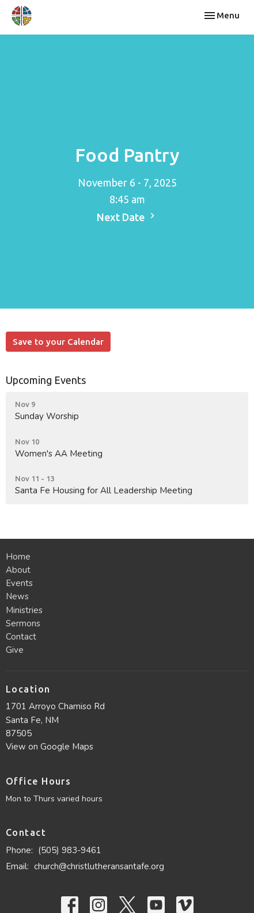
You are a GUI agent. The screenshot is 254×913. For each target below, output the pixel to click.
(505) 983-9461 (69, 850)
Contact (21, 636)
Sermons (23, 623)
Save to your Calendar (58, 342)
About (18, 570)
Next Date (127, 216)
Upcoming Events (46, 380)
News (17, 596)
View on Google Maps (49, 746)
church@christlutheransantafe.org (99, 866)
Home (18, 556)
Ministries (24, 610)
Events (19, 583)
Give (15, 650)
